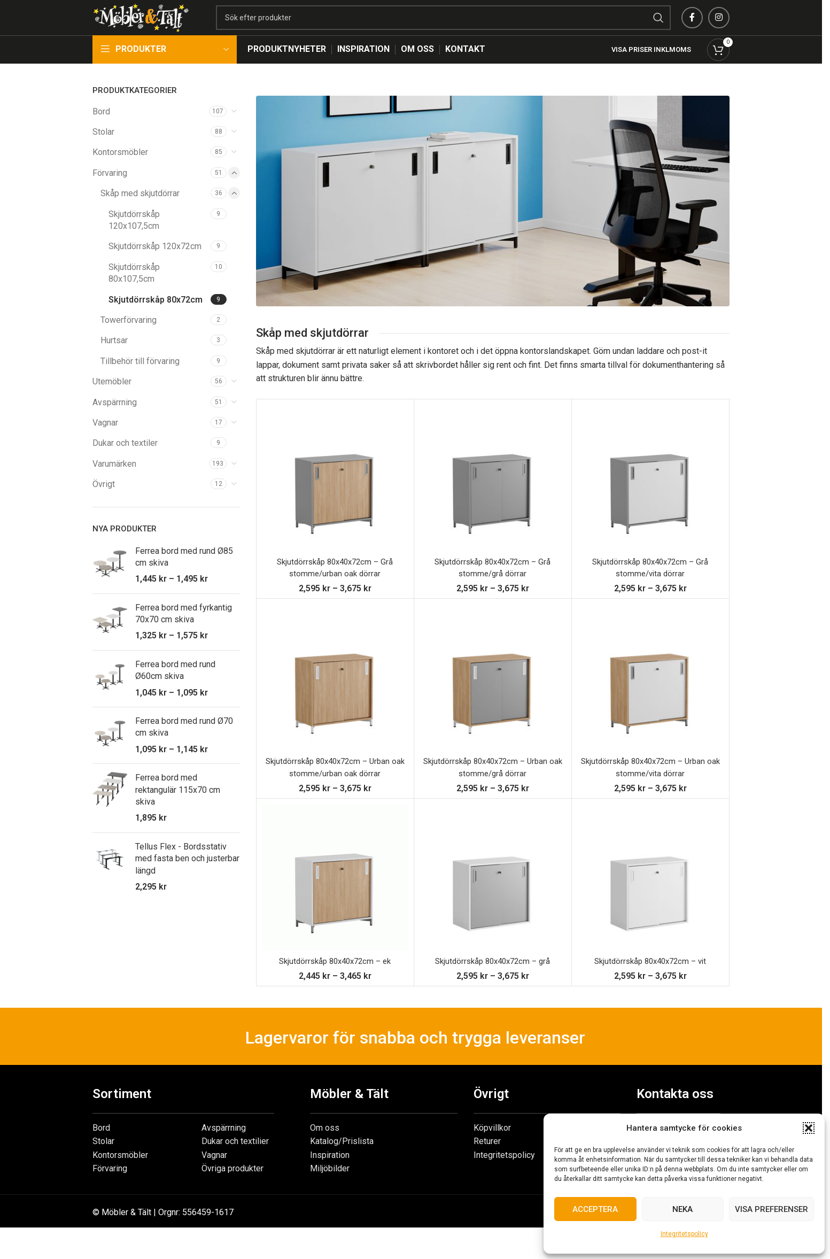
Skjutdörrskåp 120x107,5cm (134, 241)
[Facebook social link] (692, 28)
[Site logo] (172, 27)
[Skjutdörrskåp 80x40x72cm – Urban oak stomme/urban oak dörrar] (335, 698)
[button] (808, 1128)
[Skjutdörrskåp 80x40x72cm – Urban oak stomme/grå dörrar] (493, 698)
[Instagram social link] (719, 28)
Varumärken (114, 485)
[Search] (475, 28)
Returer (487, 1162)
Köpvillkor (492, 1149)
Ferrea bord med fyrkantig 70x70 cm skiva (183, 634)
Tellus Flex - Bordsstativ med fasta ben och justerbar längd (187, 879)
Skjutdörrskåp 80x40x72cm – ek (335, 982)
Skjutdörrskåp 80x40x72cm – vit (650, 982)
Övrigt (103, 505)
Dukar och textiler (125, 464)
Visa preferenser (771, 1209)
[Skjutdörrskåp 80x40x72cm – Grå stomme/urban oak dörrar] (335, 499)
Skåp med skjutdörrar (140, 215)
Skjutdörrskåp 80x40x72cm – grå (492, 982)
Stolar (103, 153)
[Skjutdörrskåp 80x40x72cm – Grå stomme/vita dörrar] (650, 499)
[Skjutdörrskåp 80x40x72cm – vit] (650, 898)
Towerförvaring (128, 341)
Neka (682, 1209)
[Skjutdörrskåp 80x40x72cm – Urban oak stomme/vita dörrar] (650, 698)
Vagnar (105, 443)
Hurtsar (114, 362)
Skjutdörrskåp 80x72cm (155, 320)
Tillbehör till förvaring (140, 382)
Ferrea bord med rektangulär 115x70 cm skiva (177, 811)
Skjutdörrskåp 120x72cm (154, 267)
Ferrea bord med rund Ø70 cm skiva (184, 748)
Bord (101, 132)
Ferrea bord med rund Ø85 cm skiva (184, 578)
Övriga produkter (232, 1190)
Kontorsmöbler (120, 173)
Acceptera (595, 1209)
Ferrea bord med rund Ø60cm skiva (175, 691)
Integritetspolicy (684, 1234)
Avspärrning (114, 423)
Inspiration (330, 1176)
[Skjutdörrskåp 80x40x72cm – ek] (335, 898)
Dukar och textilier (235, 1162)
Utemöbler (111, 402)
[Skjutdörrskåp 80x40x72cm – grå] (493, 898)
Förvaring (109, 194)
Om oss (324, 1149)
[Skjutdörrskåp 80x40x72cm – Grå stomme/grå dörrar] (493, 499)
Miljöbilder (330, 1190)
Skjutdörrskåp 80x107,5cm (134, 294)
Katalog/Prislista (342, 1162)
